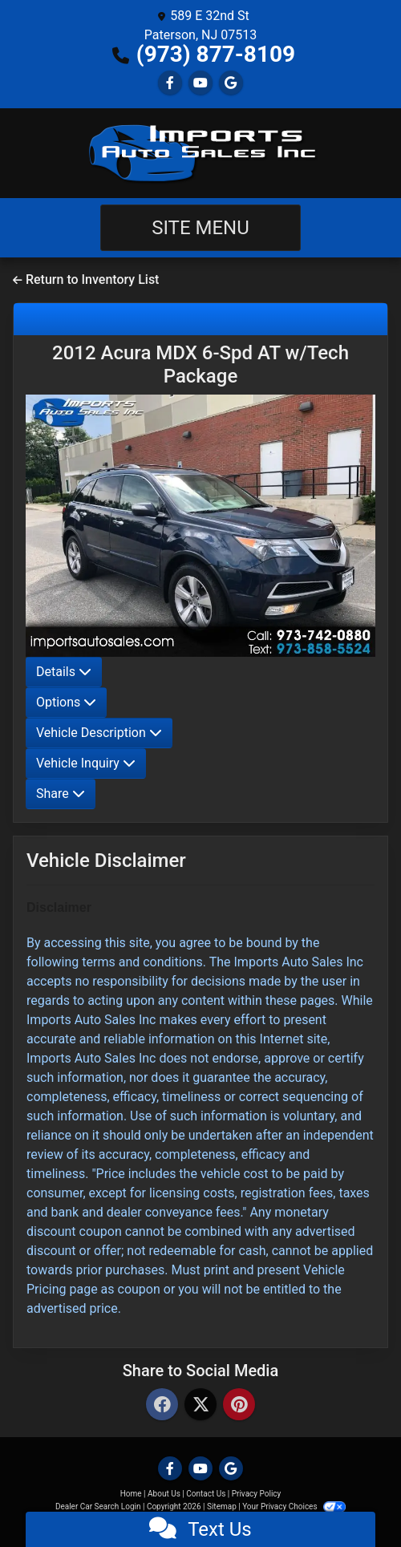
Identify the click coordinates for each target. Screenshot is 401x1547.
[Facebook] (162, 1405)
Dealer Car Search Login (98, 1506)
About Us (164, 1493)
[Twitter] (200, 1405)
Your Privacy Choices (294, 1506)
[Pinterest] (239, 1405)
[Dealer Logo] (200, 153)
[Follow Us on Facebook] (170, 83)
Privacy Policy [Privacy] (257, 1493)
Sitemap (222, 1506)
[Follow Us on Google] (231, 83)
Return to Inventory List (86, 279)
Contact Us (205, 1493)
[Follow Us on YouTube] (200, 83)
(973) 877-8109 (215, 54)
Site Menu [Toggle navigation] (200, 228)
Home (131, 1493)
